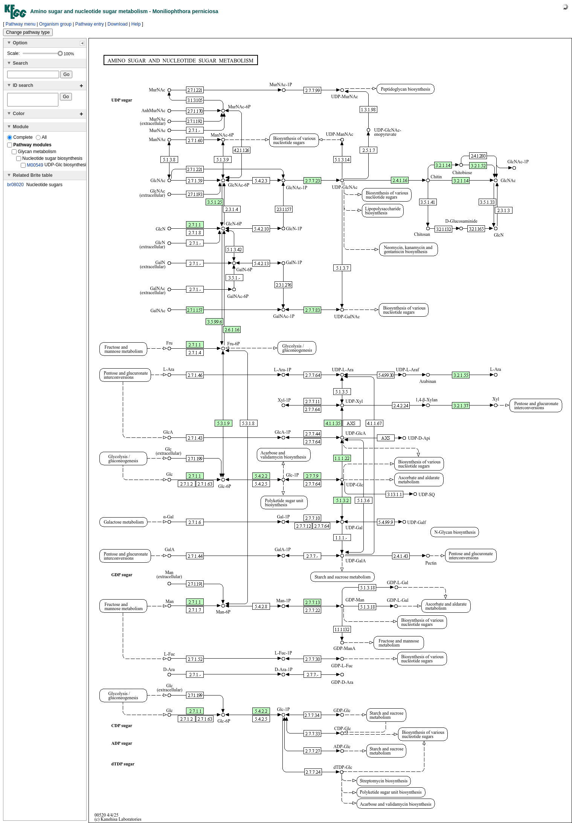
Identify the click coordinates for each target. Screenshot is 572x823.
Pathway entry (89, 24)
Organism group (55, 24)
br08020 (15, 187)
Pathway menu (20, 24)
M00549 (35, 167)
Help (136, 24)
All (41, 139)
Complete (20, 139)
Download (118, 24)
